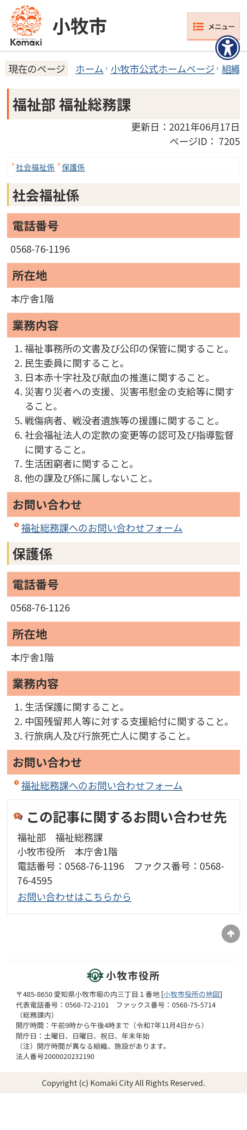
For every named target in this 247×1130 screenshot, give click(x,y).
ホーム (89, 68)
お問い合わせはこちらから (74, 896)
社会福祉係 (35, 166)
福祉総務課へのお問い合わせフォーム (102, 527)
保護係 (73, 166)
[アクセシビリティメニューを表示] (227, 47)
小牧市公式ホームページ (163, 68)
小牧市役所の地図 (191, 994)
